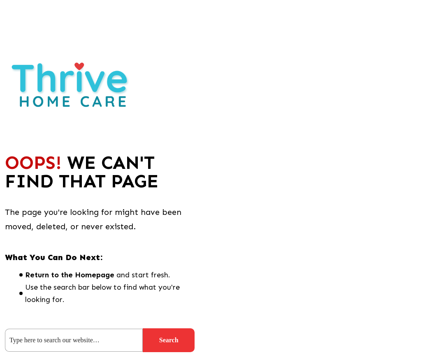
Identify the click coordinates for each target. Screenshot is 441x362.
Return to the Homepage (69, 274)
